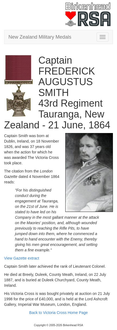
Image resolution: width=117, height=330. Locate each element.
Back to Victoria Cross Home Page (58, 312)
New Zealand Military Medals (39, 37)
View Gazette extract (21, 258)
